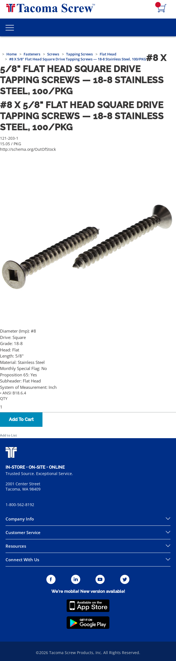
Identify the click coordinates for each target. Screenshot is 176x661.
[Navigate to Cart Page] (162, 8)
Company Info (20, 519)
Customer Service (23, 532)
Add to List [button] (8, 435)
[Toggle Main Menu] (10, 27)
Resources (16, 546)
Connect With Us (22, 559)
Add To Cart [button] (21, 419)
